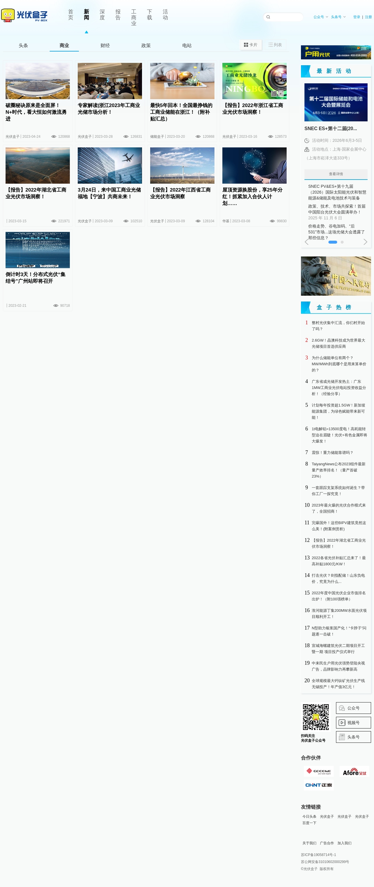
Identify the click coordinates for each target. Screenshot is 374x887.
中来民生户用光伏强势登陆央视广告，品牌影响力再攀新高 (338, 666)
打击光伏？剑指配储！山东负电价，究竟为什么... (338, 578)
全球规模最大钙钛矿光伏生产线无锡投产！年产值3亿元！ (338, 683)
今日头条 (309, 816)
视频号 (353, 722)
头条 (23, 45)
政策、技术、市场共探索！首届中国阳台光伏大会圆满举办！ (337, 212)
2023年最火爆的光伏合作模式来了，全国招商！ (339, 508)
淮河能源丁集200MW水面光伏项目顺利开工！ (339, 613)
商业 (64, 45)
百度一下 (309, 823)
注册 (368, 17)
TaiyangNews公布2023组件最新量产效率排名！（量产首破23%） (339, 470)
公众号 (321, 17)
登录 (356, 17)
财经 (105, 45)
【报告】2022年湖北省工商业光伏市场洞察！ (339, 543)
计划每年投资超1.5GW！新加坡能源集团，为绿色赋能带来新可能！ (338, 411)
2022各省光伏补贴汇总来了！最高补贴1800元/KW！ (339, 561)
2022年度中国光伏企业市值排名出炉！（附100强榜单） (339, 596)
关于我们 (309, 843)
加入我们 (344, 843)
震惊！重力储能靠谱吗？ (333, 452)
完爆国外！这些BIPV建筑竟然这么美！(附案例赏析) (339, 526)
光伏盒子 (327, 816)
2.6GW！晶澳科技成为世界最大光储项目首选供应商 (338, 343)
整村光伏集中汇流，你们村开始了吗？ (338, 326)
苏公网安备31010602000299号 (325, 862)
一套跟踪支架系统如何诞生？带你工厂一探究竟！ (338, 490)
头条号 (338, 17)
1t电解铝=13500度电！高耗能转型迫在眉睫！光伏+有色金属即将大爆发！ (339, 435)
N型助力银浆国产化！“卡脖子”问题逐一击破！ (339, 631)
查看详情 (336, 174)
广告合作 (327, 843)
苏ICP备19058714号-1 (318, 855)
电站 (187, 45)
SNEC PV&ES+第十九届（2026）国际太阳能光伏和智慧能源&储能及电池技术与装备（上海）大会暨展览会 (337, 192)
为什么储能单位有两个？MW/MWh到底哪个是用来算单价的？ (339, 364)
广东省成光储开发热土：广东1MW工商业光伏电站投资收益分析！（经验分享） (339, 387)
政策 (146, 45)
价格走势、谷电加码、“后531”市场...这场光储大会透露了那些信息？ (337, 232)
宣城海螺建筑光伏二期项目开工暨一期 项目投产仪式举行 (338, 648)
